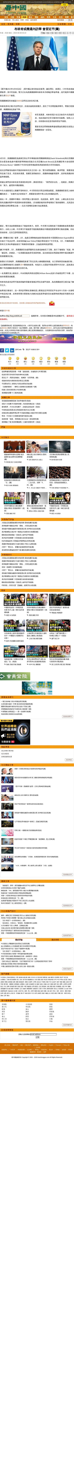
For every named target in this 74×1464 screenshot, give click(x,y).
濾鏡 (10, 513)
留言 (56, 33)
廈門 (53, 638)
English (51, 1045)
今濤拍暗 (29, 1004)
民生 (54, 991)
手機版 (43, 33)
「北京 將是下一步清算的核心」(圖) (13, 920)
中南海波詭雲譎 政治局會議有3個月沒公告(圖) (18, 410)
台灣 (32, 986)
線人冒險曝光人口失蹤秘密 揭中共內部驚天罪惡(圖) (18, 946)
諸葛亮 (39, 993)
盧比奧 (25, 977)
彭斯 (14, 982)
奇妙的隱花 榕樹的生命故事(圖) (11, 714)
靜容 (27, 1016)
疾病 (10, 485)
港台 (30, 17)
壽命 (2, 995)
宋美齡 (18, 993)
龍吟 (57, 459)
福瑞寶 (64, 1049)
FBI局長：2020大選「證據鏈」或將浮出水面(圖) (19, 585)
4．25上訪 (32, 488)
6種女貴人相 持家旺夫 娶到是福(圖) (26, 795)
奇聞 (67, 17)
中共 (58, 979)
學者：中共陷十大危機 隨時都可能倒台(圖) (17, 416)
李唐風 (51, 1011)
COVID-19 (34, 977)
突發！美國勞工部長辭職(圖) (12, 567)
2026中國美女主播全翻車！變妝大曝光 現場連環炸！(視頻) (14, 508)
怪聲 (60, 459)
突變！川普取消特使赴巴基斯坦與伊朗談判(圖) (30, 769)
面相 (33, 459)
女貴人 (40, 459)
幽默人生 (48, 993)
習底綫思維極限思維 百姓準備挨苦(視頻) (16, 401)
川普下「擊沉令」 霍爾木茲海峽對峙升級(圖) (18, 547)
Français (58, 1045)
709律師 (16, 988)
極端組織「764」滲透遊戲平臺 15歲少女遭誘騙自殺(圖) (20, 890)
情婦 (61, 982)
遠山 (27, 1009)
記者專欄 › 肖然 (65, 24)
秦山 (3, 1016)
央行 (48, 984)
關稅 (6, 982)
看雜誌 (37, 1049)
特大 (64, 33)
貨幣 (61, 984)
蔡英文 (36, 986)
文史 (54, 17)
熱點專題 (5, 747)
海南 (7, 664)
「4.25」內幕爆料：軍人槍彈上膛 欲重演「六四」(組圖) (33, 865)
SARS (70, 988)
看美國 (10, 24)
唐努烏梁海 (50, 988)
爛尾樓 (38, 664)
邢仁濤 (4, 1019)
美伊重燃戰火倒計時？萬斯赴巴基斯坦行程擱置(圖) (20, 532)
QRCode (18, 349)
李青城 (51, 1016)
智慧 (52, 993)
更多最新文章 (67, 905)
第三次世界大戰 (56, 664)
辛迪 (51, 1021)
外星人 (69, 993)
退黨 (39, 511)
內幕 (47, 982)
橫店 (52, 513)
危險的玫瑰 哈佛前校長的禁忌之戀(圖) (15, 381)
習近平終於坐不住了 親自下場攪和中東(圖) (15, 949)
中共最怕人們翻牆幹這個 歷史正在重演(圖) (15, 943)
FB (35, 984)
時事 (22, 20)
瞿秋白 (31, 511)
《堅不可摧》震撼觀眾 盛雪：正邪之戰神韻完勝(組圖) (32, 786)
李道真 (28, 1007)
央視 (19, 991)
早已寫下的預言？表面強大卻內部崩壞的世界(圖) (30, 848)
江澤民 (35, 982)
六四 (35, 979)
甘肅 (15, 462)
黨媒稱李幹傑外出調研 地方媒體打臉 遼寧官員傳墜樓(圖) (14, 457)
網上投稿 (7, 1045)
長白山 (56, 988)
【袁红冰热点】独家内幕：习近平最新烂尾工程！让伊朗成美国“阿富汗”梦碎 (26, 961)
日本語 (38, 1047)
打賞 (52, 33)
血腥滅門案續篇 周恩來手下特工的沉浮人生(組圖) (17, 900)
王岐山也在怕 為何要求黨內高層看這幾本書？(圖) (17, 928)
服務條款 (36, 1045)
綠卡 (51, 991)
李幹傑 (8, 462)
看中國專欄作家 (8, 1001)
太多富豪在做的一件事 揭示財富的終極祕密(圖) (17, 704)
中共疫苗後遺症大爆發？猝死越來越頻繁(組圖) (16, 954)
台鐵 (49, 977)
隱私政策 (44, 1045)
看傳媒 (57, 1049)
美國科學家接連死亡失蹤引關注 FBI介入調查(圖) (19, 544)
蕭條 (40, 638)
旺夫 (36, 459)
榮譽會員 (66, 325)
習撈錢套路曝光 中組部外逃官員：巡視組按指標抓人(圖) (59, 482)
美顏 (7, 513)
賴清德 (21, 977)
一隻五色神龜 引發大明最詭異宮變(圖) (14, 701)
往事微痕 (16, 984)
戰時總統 (69, 664)
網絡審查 (29, 988)
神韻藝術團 (21, 1049)
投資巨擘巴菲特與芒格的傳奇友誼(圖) (15, 374)
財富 (22, 986)
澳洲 (66, 991)
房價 (51, 986)
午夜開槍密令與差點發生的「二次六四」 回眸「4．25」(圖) (36, 482)
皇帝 (35, 993)
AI (55, 513)
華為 (61, 979)
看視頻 (70, 1049)
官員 (52, 488)
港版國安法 (30, 979)
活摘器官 (35, 988)
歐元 (2, 986)
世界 (48, 17)
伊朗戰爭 (59, 613)
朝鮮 (38, 984)
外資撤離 (13, 641)
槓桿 (55, 984)
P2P (66, 986)
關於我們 (28, 1045)
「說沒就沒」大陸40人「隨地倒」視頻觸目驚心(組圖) (19, 923)
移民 (26, 991)
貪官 (58, 982)
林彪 (26, 993)
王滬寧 (30, 982)
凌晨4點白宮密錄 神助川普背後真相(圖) (14, 964)
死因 (42, 511)
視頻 (3, 590)
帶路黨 (53, 613)
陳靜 (27, 1011)
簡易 (51, 1004)
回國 (45, 991)
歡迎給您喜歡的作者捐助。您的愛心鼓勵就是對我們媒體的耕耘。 (23, 303)
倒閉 (37, 638)
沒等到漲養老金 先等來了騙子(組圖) (13, 888)
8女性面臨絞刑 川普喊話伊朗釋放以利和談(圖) (18, 541)
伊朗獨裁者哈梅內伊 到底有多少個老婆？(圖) (16, 709)
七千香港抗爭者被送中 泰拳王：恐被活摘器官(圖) (31, 821)
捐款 (21, 1045)
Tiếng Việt (66, 1045)
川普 (17, 977)
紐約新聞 (33, 20)
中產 (25, 986)
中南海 (42, 488)
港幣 (8, 986)
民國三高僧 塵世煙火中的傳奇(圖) (14, 390)
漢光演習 (40, 977)
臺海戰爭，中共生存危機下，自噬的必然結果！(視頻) (21, 407)
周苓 (3, 1011)
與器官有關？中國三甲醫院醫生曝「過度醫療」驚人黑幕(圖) (34, 839)
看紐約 (51, 1049)
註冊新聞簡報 (7, 1030)
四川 (12, 462)
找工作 (57, 638)
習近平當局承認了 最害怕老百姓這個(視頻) (28, 804)
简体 (48, 33)
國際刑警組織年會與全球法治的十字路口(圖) (16, 706)
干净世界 (12, 1049)
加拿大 (42, 984)
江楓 (51, 1019)
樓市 (15, 986)
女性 (30, 459)
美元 (58, 984)
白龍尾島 (61, 988)
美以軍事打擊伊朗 (7, 751)
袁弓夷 (25, 979)
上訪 (20, 988)
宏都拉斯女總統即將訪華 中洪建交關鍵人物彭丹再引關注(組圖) (24, 413)
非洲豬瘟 (58, 986)
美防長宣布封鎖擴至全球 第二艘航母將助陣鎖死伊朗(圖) (33, 777)
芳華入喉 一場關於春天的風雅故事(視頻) (28, 830)
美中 (22, 265)
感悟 (55, 993)
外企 (34, 664)
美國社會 (7, 20)
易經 (43, 993)
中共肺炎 (3, 977)
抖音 (14, 513)
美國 (24, 17)
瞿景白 (35, 511)
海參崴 (29, 986)
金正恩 (65, 979)
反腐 (67, 982)
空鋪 (11, 664)
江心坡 (66, 988)
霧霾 (69, 986)
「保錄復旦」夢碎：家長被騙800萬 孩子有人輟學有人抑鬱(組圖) (22, 885)
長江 (18, 979)
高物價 (19, 664)
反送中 (54, 982)
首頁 (6, 17)
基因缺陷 (15, 485)
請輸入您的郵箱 (24, 1034)
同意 (64, 5)
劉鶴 (26, 982)
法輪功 (38, 488)
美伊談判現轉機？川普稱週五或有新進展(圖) (18, 538)
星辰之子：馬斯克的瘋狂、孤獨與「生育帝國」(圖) (20, 377)
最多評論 (19, 940)
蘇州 (7, 641)
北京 (40, 986)
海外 (58, 991)
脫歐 (45, 984)
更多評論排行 (67, 969)
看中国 (16, 9)
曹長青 (28, 1021)
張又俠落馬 (5, 754)
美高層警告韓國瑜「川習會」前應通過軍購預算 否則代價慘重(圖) (36, 857)
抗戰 (5, 993)
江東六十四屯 (42, 988)
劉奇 (29, 993)
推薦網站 (4, 1049)
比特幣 (69, 984)
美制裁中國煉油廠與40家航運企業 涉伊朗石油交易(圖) (21, 529)
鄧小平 (23, 993)
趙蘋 (51, 1014)
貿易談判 (22, 982)
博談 (36, 17)
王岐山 (70, 979)
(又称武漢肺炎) (10, 977)
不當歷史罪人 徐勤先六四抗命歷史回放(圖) (17, 384)
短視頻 (58, 513)
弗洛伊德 (50, 979)
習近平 (8, 96)
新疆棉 (14, 979)
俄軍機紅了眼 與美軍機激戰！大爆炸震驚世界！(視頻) (21, 422)
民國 (69, 991)
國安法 (53, 977)
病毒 (29, 977)
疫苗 (42, 979)
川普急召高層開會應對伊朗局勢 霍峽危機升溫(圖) (19, 523)
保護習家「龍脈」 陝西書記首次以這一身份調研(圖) (20, 419)
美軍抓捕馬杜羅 (6, 756)
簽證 (41, 991)
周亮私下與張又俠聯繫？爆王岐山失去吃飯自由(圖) (18, 918)
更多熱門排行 (67, 935)
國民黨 (45, 977)
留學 (32, 991)
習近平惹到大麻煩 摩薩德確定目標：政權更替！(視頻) (19, 956)
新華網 (19, 462)
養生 (8, 995)
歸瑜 (51, 1007)
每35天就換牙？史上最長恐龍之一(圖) (14, 903)
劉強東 (44, 986)
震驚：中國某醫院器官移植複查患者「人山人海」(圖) (19, 933)
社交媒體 (31, 984)
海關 (35, 991)
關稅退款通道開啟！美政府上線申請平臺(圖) (18, 535)
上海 (30, 638)
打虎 (70, 982)
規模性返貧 (20, 641)
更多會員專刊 (67, 716)
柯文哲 (46, 979)
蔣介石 (13, 993)
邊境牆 (10, 982)
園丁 (3, 1014)
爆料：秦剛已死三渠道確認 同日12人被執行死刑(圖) (18, 915)
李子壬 (4, 1021)
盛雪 (27, 1014)
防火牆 (8, 988)
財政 (19, 986)
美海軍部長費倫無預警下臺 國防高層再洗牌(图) (19, 550)
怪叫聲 (53, 459)
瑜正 (27, 1019)
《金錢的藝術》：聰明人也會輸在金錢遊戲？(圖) (19, 387)
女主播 (15, 991)
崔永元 (39, 982)
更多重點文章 (67, 874)
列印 (60, 33)
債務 (51, 984)
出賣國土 (3, 979)
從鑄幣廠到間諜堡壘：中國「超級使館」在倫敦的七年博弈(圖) (24, 371)
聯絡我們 (15, 1045)
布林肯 (19, 101)
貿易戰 (57, 977)
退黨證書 (44, 1049)
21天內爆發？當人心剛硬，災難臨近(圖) (14, 925)
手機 (58, 993)
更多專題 (69, 760)
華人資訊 (15, 20)
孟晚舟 (3, 982)
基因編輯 (3, 988)
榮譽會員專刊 (7, 697)
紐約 (42, 17)
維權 (12, 988)
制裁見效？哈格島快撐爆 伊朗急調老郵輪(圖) (16, 893)
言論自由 (10, 991)
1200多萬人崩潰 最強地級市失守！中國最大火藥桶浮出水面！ (14, 635)
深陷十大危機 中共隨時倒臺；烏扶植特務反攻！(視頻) (21, 404)
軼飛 (3, 1009)
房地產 (12, 986)
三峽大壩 (9, 979)
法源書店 (30, 1049)
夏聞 (51, 1009)
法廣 (26, 984)
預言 (64, 664)
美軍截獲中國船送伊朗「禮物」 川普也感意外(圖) (19, 526)
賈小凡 (4, 1007)
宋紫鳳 (4, 1004)
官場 (18, 17)
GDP (30, 664)
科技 (27, 20)
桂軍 (2, 993)
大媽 (48, 986)
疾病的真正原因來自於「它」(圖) (12, 898)
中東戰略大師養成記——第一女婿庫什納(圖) (16, 711)
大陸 (12, 17)
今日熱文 (5, 437)
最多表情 (55, 940)
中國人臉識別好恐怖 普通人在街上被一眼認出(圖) (17, 966)
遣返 (38, 991)
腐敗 (64, 982)
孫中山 (9, 993)
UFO (55, 979)
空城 (33, 638)
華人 (22, 991)
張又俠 (66, 977)
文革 (5, 995)
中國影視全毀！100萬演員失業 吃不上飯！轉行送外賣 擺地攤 (59, 508)
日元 (5, 986)
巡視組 (57, 488)
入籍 (48, 991)
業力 (7, 485)
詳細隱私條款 (50, 5)
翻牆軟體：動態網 (35, 1052)
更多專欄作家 (67, 1025)
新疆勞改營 (4, 991)
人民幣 (65, 984)
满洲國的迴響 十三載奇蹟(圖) (12, 393)
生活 (60, 17)
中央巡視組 (62, 488)
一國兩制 (10, 984)
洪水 (21, 979)
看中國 (7, 311)
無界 (44, 1052)
